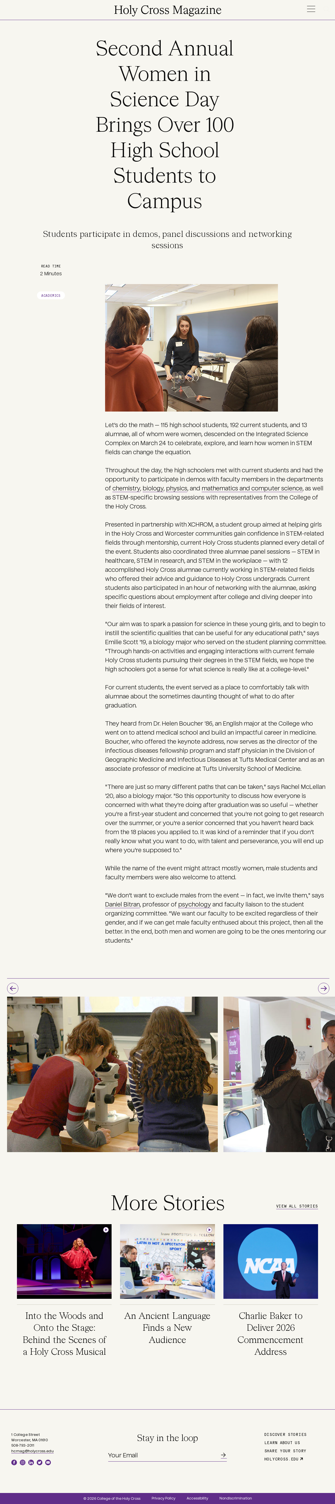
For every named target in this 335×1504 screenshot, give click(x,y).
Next (323, 988)
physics (176, 488)
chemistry (126, 488)
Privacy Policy (163, 1498)
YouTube (48, 1462)
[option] (112, 1074)
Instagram (22, 1462)
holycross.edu (281, 1459)
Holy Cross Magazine (167, 10)
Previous (12, 988)
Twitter (39, 1462)
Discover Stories (285, 1434)
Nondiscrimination (235, 1498)
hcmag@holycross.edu (32, 1451)
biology (153, 488)
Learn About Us (282, 1442)
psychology (194, 904)
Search (327, 9)
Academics (50, 295)
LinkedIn (31, 1462)
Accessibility (197, 1498)
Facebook (14, 1462)
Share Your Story (285, 1451)
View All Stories (297, 1205)
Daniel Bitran (122, 904)
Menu (311, 9)
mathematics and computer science (252, 488)
